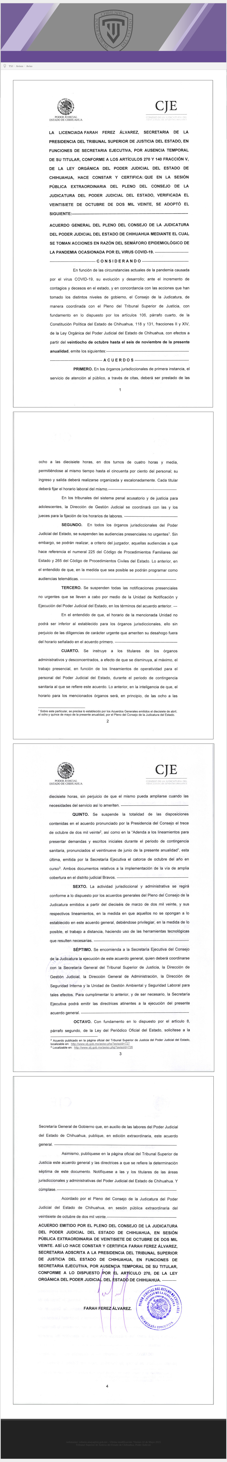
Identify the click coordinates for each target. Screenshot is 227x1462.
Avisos (19, 66)
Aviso (29, 66)
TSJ (11, 66)
